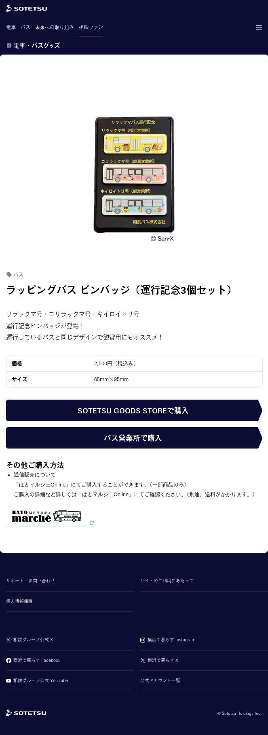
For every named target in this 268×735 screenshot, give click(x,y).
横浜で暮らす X (163, 660)
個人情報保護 (19, 601)
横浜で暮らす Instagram (172, 640)
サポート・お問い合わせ (30, 581)
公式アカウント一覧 (160, 680)
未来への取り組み (54, 30)
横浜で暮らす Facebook (36, 660)
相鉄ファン (91, 30)
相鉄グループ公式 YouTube (40, 680)
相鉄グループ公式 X (33, 640)
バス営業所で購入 (133, 438)
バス (25, 30)
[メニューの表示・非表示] (259, 27)
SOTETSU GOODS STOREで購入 (133, 410)
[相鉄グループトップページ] (26, 713)
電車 (11, 30)
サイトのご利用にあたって (167, 581)
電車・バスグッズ (36, 45)
